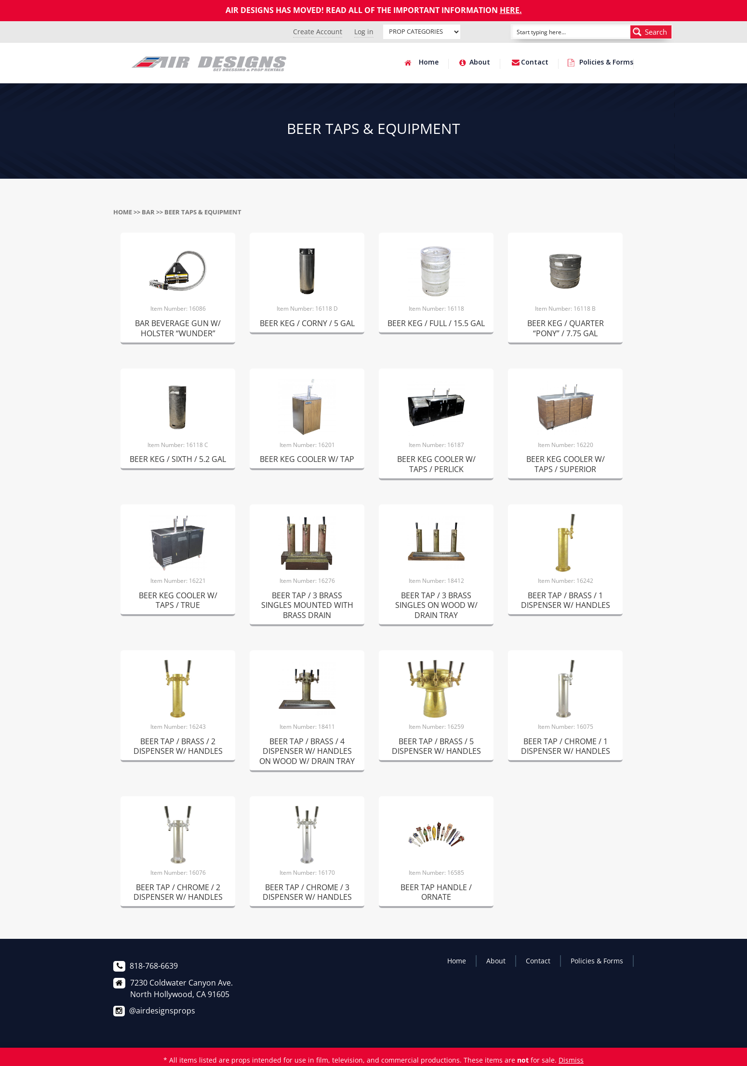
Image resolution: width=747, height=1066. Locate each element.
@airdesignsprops (162, 1010)
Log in (364, 31)
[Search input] (560, 32)
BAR (148, 212)
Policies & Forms (606, 62)
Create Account (317, 31)
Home (429, 62)
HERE (510, 10)
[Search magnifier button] (651, 32)
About (479, 62)
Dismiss (571, 1060)
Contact (534, 62)
